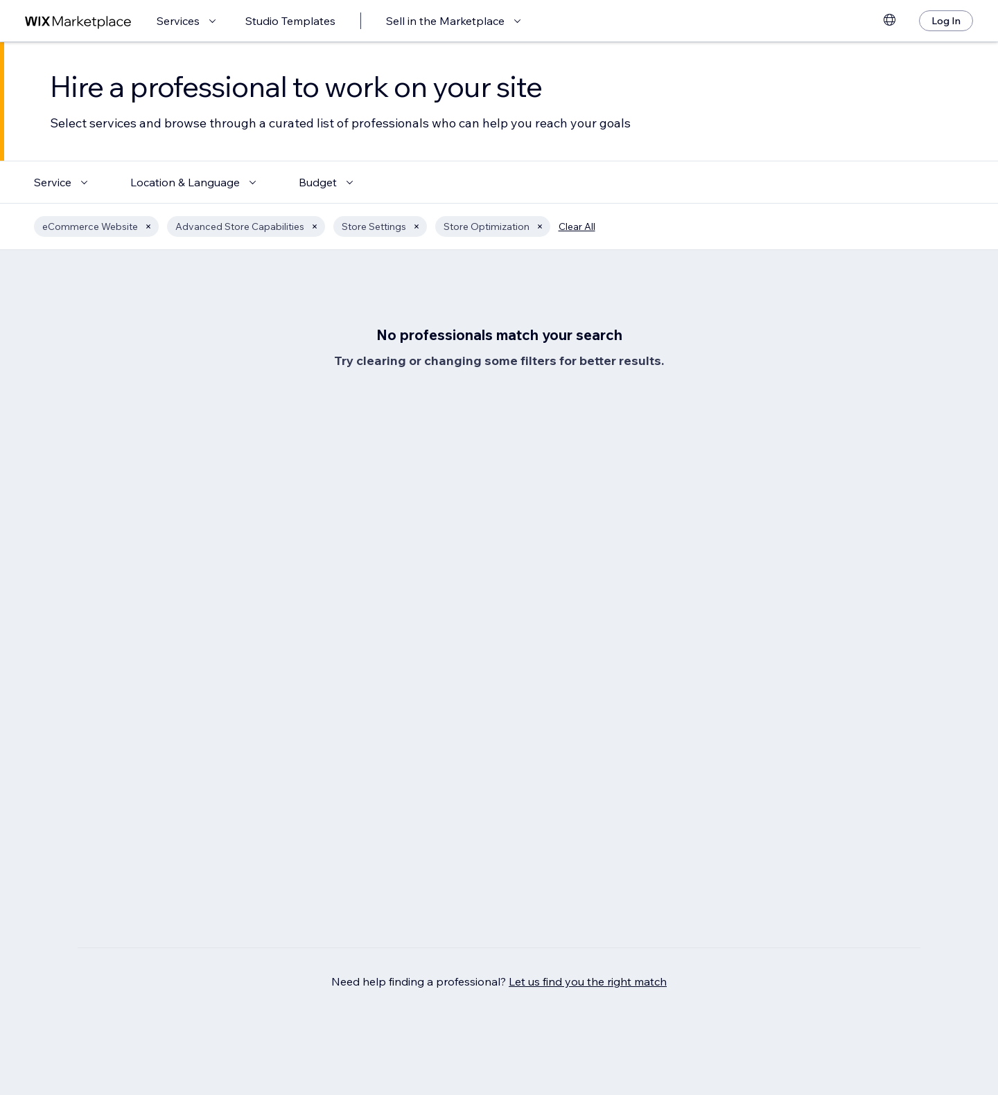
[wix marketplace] (78, 21)
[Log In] (946, 20)
